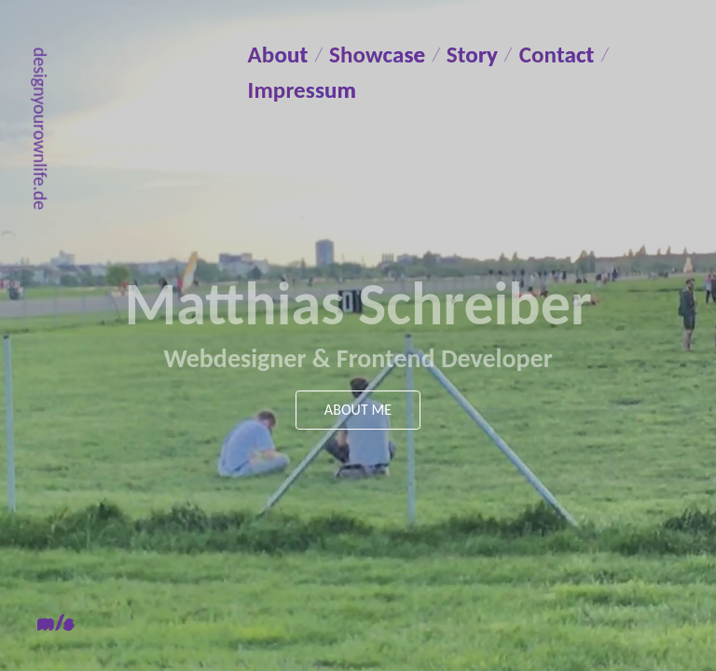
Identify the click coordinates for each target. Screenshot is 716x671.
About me (358, 409)
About (278, 54)
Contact (557, 54)
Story (472, 54)
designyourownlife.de (40, 129)
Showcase (377, 54)
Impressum (302, 89)
